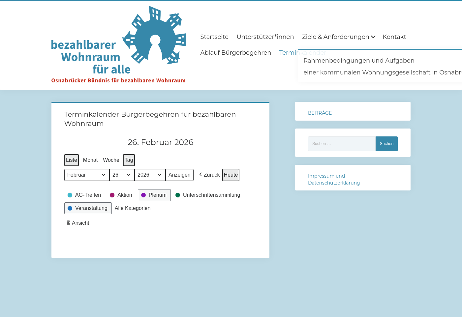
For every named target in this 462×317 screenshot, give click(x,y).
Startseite (214, 37)
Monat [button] (90, 160)
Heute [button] (231, 175)
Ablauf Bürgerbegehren (235, 52)
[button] (208, 175)
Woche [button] (111, 160)
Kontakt (394, 37)
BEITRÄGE (320, 113)
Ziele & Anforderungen (335, 37)
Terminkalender (302, 52)
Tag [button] (128, 160)
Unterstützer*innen (265, 37)
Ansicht (78, 223)
